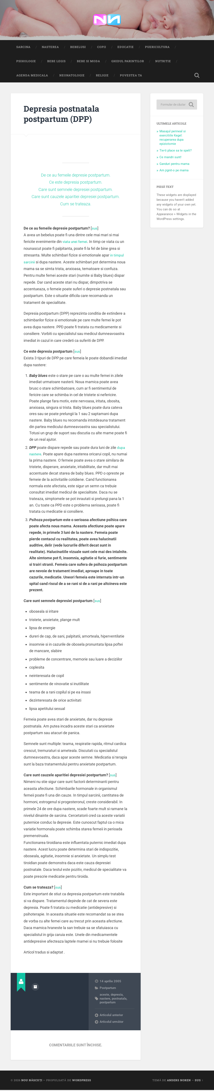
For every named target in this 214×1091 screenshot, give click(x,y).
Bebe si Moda (88, 62)
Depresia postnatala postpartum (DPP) (64, 114)
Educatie (125, 48)
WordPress (81, 1081)
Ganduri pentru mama (174, 165)
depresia (117, 995)
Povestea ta (131, 76)
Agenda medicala (32, 76)
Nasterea (50, 48)
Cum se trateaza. (76, 204)
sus (95, 229)
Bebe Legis (56, 62)
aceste (104, 995)
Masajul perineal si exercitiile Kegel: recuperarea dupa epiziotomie (172, 138)
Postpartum (108, 989)
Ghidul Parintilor (127, 62)
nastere (105, 999)
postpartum (108, 1003)
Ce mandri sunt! (170, 158)
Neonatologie (72, 76)
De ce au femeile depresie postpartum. (76, 175)
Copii (101, 48)
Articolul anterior (111, 1016)
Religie (102, 76)
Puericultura (157, 48)
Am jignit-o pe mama (174, 171)
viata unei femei (75, 242)
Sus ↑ (199, 1081)
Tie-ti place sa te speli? (175, 151)
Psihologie (26, 62)
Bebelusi (78, 48)
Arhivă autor (35, 987)
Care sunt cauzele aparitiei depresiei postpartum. (75, 197)
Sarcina (23, 48)
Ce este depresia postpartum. (76, 183)
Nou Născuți (31, 1081)
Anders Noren (179, 1081)
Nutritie (163, 62)
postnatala (119, 999)
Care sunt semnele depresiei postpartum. (75, 190)
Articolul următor (111, 1023)
